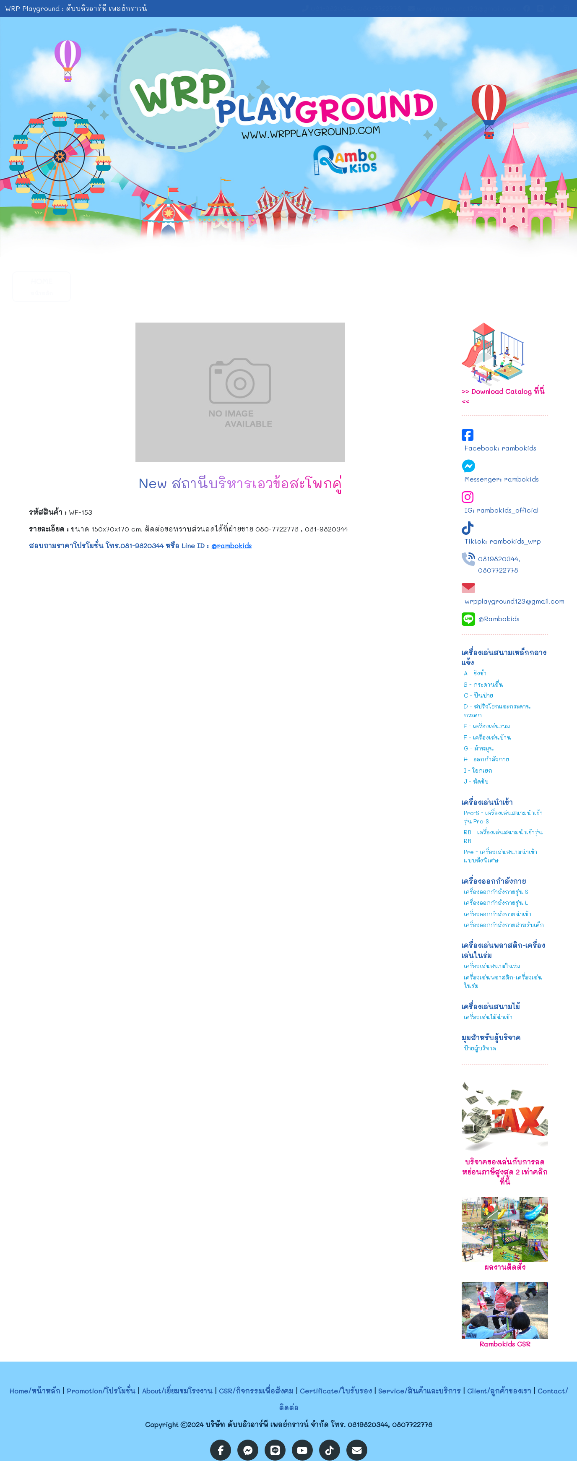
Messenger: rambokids (502, 478)
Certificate (293, 286)
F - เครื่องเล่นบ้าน (487, 737)
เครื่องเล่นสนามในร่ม (492, 965)
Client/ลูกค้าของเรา (499, 1390)
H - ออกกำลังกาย (486, 759)
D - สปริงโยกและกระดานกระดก (497, 710)
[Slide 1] (281, 245)
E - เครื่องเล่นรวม (487, 725)
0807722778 (498, 569)
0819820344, (499, 558)
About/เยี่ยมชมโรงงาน (177, 1390)
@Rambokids (499, 618)
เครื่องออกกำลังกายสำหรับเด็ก (504, 924)
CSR (230, 286)
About (167, 286)
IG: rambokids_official (502, 509)
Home (41, 286)
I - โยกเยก (478, 770)
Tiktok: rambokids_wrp (503, 540)
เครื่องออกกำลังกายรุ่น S (496, 891)
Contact (482, 286)
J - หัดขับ (476, 781)
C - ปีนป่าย (478, 695)
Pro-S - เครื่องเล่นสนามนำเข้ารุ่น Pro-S (503, 817)
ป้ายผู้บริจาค (480, 1048)
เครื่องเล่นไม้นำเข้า (488, 1017)
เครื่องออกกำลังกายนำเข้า (497, 913)
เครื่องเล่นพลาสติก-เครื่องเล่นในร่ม (503, 981)
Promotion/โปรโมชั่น (101, 1390)
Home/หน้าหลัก (34, 1390)
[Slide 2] (296, 245)
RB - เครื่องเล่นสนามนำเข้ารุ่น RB (503, 836)
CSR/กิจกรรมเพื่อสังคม (256, 1390)
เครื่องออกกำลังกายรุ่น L (496, 902)
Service (356, 286)
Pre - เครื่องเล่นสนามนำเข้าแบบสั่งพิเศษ (500, 856)
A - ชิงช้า (475, 673)
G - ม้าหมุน (479, 748)
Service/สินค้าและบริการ (419, 1390)
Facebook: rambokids (500, 447)
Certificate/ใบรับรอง (336, 1390)
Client (418, 286)
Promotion (104, 286)
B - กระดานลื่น (483, 684)
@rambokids (231, 545)
